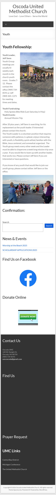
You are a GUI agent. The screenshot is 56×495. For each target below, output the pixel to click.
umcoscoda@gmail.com (12, 359)
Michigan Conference (11, 464)
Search (6, 222)
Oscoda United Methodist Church (28, 8)
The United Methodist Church (15, 469)
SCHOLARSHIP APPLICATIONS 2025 (20, 250)
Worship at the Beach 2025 (15, 245)
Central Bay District (11, 460)
